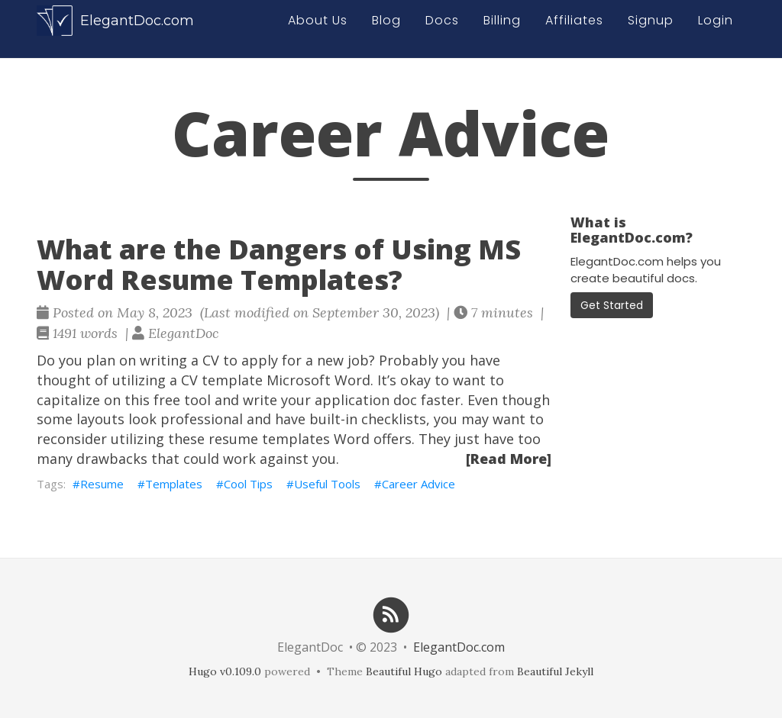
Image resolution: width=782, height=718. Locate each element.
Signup (651, 28)
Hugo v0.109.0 (225, 671)
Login (715, 28)
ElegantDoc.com (115, 28)
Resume (102, 483)
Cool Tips (248, 483)
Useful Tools (327, 483)
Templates (173, 483)
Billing (502, 28)
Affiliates (574, 28)
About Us (317, 28)
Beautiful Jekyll (555, 671)
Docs (442, 28)
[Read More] (508, 458)
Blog (386, 28)
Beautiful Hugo (404, 671)
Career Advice (418, 483)
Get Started (611, 305)
